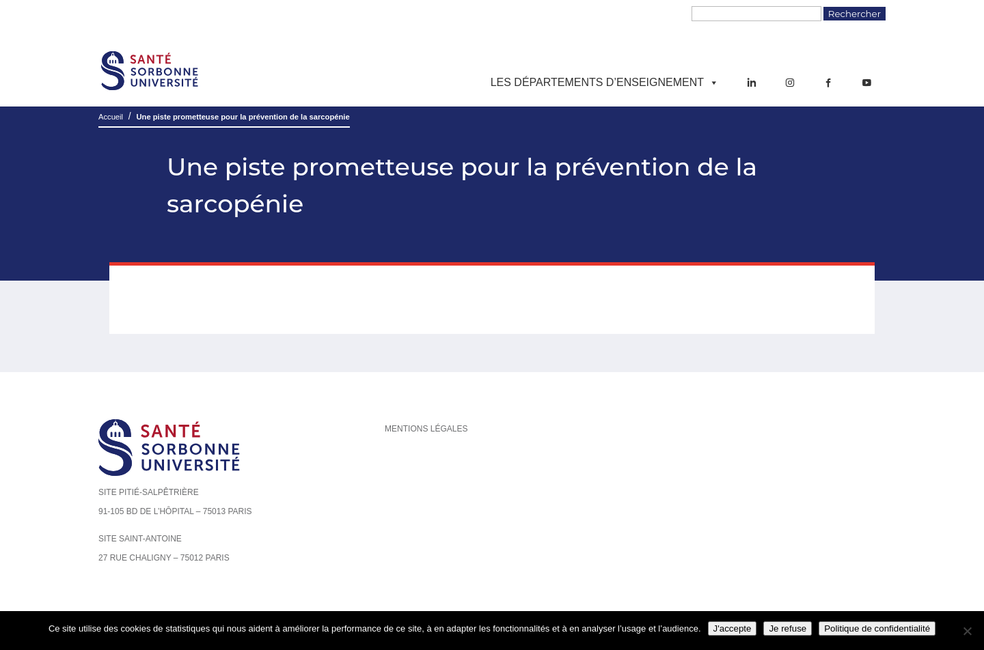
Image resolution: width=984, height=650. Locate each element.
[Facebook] (828, 83)
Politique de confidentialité (877, 628)
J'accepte (732, 628)
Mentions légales (426, 429)
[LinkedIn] (752, 83)
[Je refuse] (967, 631)
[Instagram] (790, 83)
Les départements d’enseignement (605, 83)
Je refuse (787, 628)
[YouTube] (866, 83)
